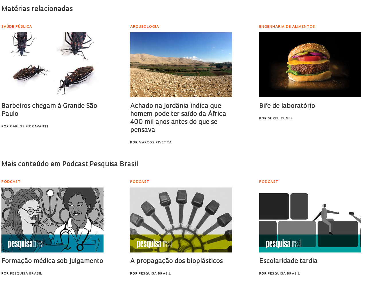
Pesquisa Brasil (26, 273)
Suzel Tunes (280, 118)
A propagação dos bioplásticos (176, 261)
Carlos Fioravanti (29, 126)
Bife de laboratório (287, 106)
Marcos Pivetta (155, 142)
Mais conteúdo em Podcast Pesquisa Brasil (69, 164)
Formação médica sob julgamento (52, 261)
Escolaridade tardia (288, 261)
